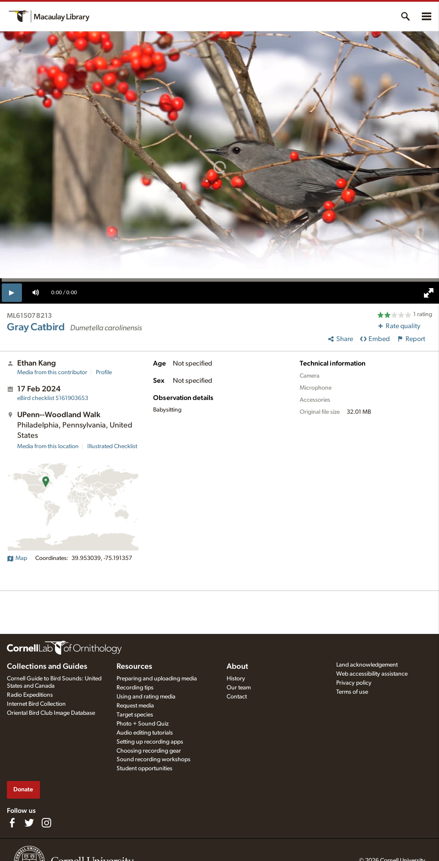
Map (17, 558)
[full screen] (428, 293)
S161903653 (52, 398)
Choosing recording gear (149, 751)
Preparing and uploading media (157, 679)
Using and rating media (146, 697)
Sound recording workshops (153, 759)
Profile (104, 372)
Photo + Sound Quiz (143, 724)
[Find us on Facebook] (12, 823)
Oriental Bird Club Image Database (51, 713)
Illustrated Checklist (112, 446)
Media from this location (48, 446)
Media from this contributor (52, 372)
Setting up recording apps (150, 742)
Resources (134, 666)
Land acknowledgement (367, 665)
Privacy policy (353, 683)
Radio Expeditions (30, 695)
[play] (12, 292)
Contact (237, 697)
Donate (23, 789)
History (236, 679)
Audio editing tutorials (145, 733)
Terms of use (352, 692)
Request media (135, 706)
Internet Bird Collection (36, 704)
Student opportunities (144, 769)
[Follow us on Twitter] (29, 823)
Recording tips (135, 688)
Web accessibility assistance (372, 674)
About (237, 666)
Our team (239, 688)
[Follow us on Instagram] (46, 823)
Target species (135, 715)
